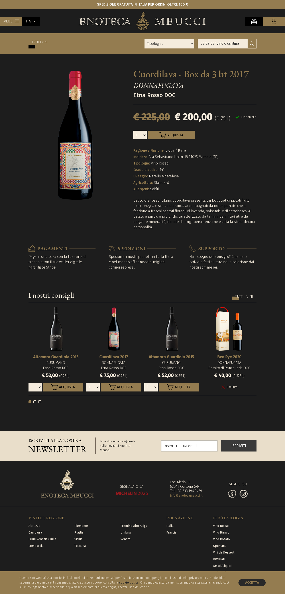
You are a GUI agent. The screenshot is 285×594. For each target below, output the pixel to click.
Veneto (125, 539)
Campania (35, 532)
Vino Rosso (221, 526)
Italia (169, 526)
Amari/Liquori (222, 566)
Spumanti (219, 546)
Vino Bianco (221, 532)
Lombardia (35, 546)
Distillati (219, 559)
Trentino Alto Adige (134, 526)
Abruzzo (34, 526)
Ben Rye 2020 (229, 357)
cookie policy (128, 582)
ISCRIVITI (238, 446)
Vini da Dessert (223, 552)
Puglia (78, 532)
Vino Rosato (221, 539)
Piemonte (81, 526)
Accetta (252, 582)
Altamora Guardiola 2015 (55, 357)
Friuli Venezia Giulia (42, 539)
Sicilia (78, 539)
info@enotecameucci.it (186, 496)
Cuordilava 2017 (113, 357)
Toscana (80, 546)
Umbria (125, 532)
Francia (171, 532)
